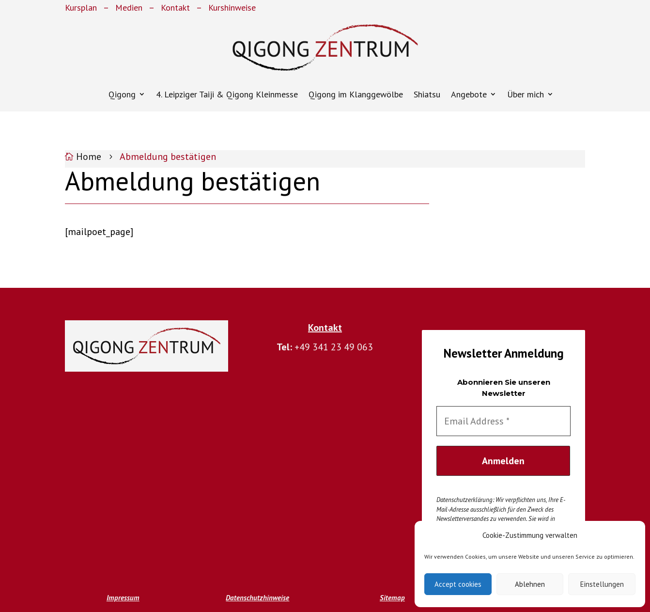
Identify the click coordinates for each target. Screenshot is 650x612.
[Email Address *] (503, 421)
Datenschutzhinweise (257, 597)
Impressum (123, 597)
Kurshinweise (232, 7)
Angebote (469, 94)
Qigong (122, 94)
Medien (128, 7)
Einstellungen (602, 584)
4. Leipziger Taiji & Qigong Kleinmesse (227, 94)
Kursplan (81, 7)
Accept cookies (457, 584)
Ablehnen (530, 584)
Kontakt (175, 7)
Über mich (525, 94)
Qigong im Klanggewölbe (356, 94)
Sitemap (392, 597)
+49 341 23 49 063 (333, 347)
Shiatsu (427, 94)
